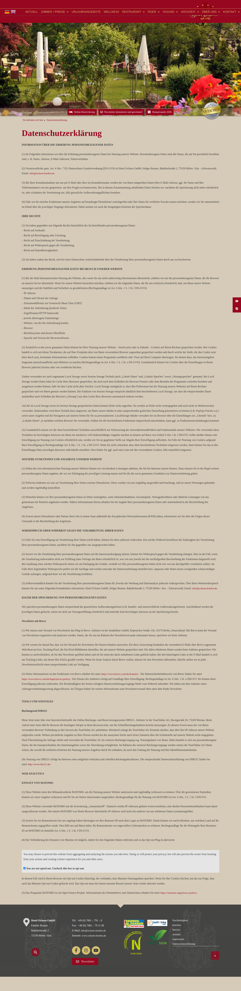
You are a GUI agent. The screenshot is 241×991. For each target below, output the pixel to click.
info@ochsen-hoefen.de (42, 187)
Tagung (170, 26)
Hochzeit (190, 26)
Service (176, 944)
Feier (154, 26)
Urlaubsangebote (86, 26)
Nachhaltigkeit (180, 934)
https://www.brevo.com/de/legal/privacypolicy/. (47, 693)
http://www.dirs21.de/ (39, 778)
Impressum (178, 953)
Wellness (111, 26)
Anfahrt (176, 948)
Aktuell (31, 26)
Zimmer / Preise (55, 26)
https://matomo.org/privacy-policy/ (179, 907)
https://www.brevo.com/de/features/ (120, 688)
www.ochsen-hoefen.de (94, 949)
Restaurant (133, 26)
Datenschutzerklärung (184, 958)
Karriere (176, 939)
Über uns (211, 26)
